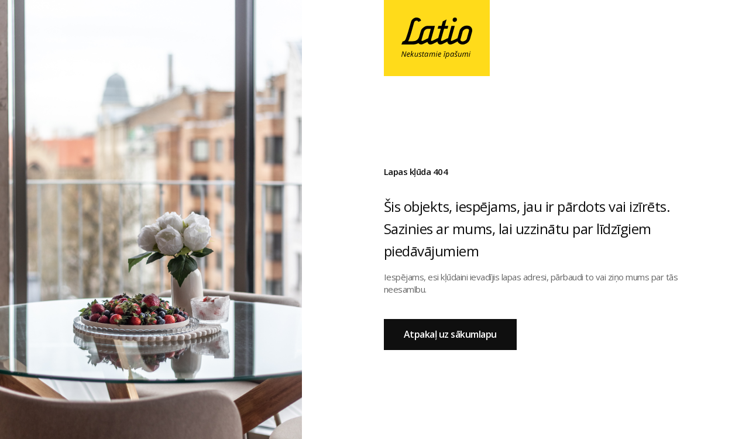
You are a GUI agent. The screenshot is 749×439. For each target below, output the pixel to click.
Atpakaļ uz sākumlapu (450, 334)
